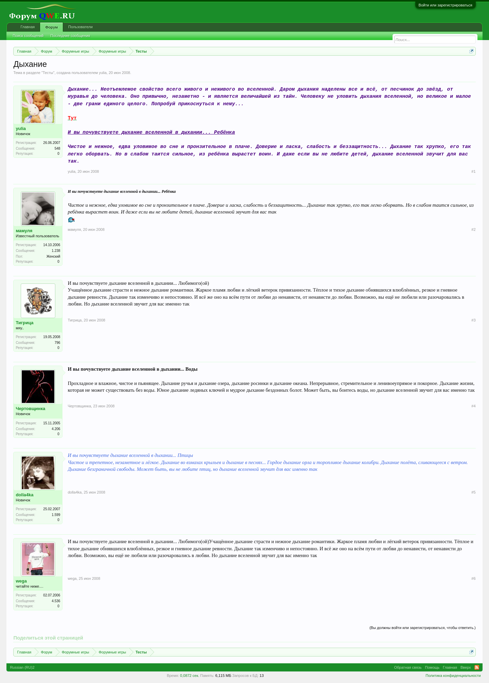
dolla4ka (24, 494)
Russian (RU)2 (22, 667)
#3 (473, 320)
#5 (473, 492)
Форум (51, 27)
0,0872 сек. (189, 675)
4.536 (56, 601)
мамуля (24, 230)
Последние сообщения (70, 36)
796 (57, 343)
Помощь (432, 667)
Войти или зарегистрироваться (445, 5)
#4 (473, 406)
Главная (27, 27)
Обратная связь (408, 667)
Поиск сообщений (28, 36)
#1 (473, 171)
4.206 (56, 429)
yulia (103, 73)
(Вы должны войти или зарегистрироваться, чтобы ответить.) (422, 628)
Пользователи (80, 27)
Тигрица (24, 322)
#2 (473, 229)
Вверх (465, 667)
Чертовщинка (30, 408)
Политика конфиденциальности (453, 675)
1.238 (56, 251)
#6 (473, 578)
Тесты (48, 73)
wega (21, 581)
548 (57, 148)
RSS (476, 667)
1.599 (56, 515)
